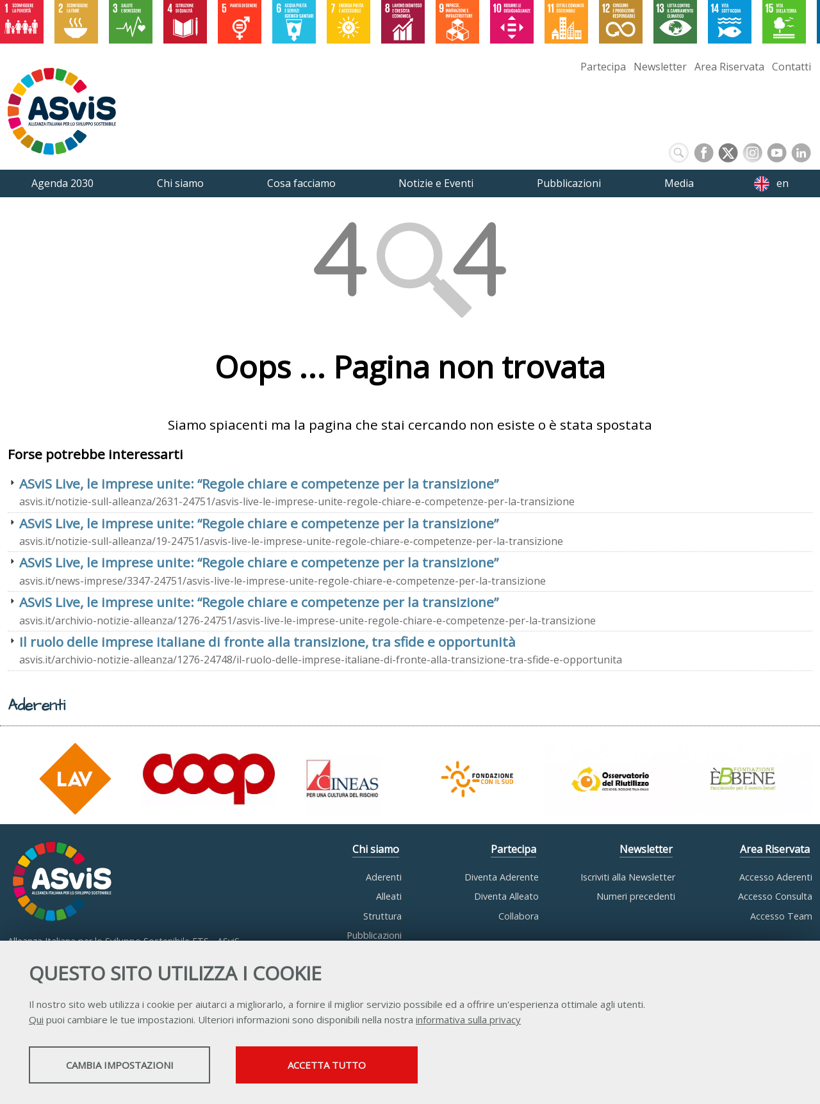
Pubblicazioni (374, 935)
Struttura (382, 916)
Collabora (518, 916)
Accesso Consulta (775, 896)
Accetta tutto (361, 1066)
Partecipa (603, 67)
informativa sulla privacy (468, 1020)
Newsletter (660, 67)
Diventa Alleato (506, 896)
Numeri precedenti (635, 896)
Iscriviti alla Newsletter (627, 877)
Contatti (791, 67)
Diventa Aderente (501, 877)
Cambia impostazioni (130, 1066)
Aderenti (384, 877)
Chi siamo (375, 849)
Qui (36, 1020)
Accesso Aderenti (775, 877)
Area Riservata (729, 67)
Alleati (389, 896)
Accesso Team (781, 916)
